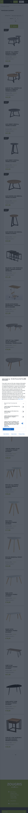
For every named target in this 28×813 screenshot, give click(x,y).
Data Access (14, 434)
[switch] (23, 407)
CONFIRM (8, 429)
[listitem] (14, 404)
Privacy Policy (22, 434)
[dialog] (14, 406)
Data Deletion (6, 434)
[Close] (25, 379)
